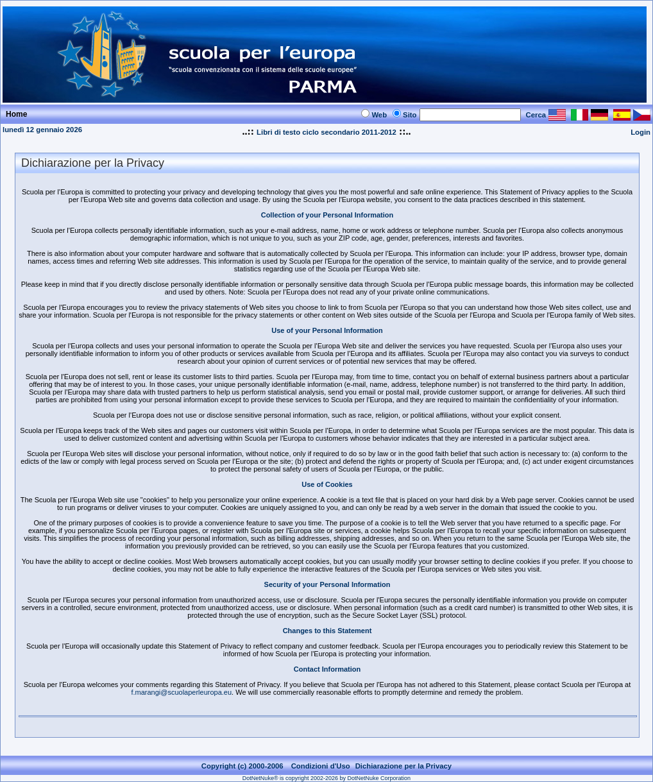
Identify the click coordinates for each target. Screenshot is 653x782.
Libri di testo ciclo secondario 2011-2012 (326, 132)
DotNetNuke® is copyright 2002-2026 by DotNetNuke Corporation (326, 778)
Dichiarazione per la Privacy (403, 766)
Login (640, 132)
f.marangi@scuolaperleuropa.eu (181, 692)
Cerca (536, 115)
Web (379, 115)
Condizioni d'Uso (320, 766)
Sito (409, 115)
